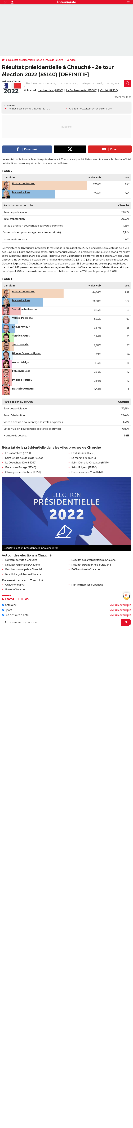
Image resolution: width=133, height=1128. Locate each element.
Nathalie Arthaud (22, 388)
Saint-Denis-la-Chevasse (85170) (90, 462)
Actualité (9, 605)
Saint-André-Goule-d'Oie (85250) (24, 457)
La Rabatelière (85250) (18, 453)
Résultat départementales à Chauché (93, 559)
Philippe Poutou (22, 379)
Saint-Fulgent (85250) (84, 467)
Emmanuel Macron (23, 183)
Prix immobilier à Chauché (87, 584)
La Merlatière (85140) (83, 457)
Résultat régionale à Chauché (22, 564)
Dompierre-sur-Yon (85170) (87, 472)
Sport (7, 610)
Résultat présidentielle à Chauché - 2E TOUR (29, 108)
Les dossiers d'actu (15, 615)
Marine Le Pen (21, 192)
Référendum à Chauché (85, 569)
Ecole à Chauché (15, 589)
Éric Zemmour (20, 326)
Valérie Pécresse (22, 318)
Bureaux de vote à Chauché (21, 559)
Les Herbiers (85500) (50, 90)
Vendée (71, 59)
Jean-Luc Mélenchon (25, 309)
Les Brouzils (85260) (83, 453)
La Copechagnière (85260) (20, 462)
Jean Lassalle (20, 344)
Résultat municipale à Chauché (23, 569)
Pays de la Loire (54, 59)
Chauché (73, 108)
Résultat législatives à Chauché (23, 574)
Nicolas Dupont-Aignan (26, 353)
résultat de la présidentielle (66, 248)
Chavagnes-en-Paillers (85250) (23, 472)
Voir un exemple (120, 605)
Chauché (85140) (15, 584)
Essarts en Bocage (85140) (20, 467)
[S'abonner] (66, 622)
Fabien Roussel (21, 371)
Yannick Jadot (21, 335)
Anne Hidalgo (20, 362)
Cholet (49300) (109, 90)
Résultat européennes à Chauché (91, 564)
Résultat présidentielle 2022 (25, 59)
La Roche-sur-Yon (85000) (81, 90)
